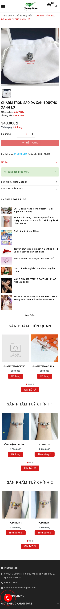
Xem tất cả (30, 390)
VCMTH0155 (16, 523)
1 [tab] (26, 384)
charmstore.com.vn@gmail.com (20, 587)
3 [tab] (31, 384)
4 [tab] (33, 384)
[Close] (55, 171)
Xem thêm (30, 315)
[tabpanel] (15, 357)
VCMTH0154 (45, 523)
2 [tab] (29, 384)
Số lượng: (6, 134)
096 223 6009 (20, 154)
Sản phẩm (30, 326)
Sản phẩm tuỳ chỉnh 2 (30, 483)
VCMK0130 (44, 444)
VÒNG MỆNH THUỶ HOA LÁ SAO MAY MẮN (24, 444)
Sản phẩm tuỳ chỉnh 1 (30, 404)
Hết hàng (15, 376)
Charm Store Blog (14, 199)
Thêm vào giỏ (44, 454)
